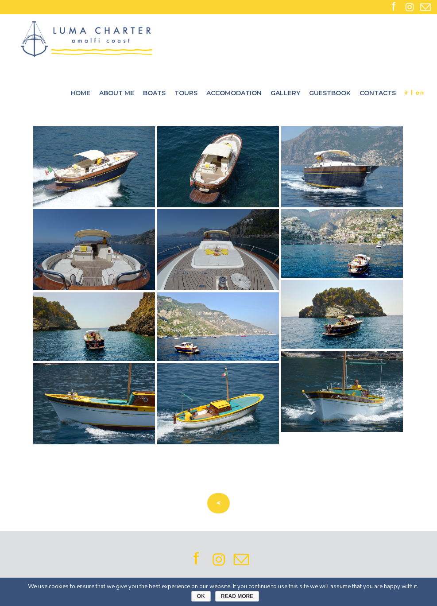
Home (80, 93)
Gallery (285, 93)
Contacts (378, 93)
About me (116, 93)
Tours (185, 93)
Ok (201, 596)
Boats (154, 93)
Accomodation (234, 93)
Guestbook (330, 93)
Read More (237, 596)
